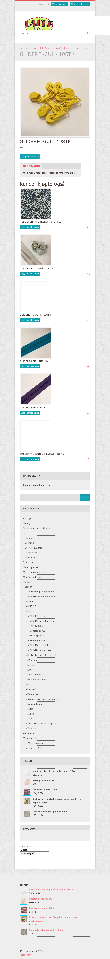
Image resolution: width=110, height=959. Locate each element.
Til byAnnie (28, 542)
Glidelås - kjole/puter (40, 650)
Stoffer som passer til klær (36, 528)
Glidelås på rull (57, 48)
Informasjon (31, 166)
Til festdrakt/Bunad (32, 547)
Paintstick (31, 689)
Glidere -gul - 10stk (77, 48)
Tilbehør (31, 48)
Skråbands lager (35, 703)
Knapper (31, 664)
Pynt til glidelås (38, 625)
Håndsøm (32, 660)
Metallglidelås (37, 635)
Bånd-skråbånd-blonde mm (41, 596)
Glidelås (43, 48)
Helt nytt (27, 518)
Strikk (30, 708)
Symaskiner (28, 562)
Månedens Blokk (31, 738)
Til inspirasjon (30, 552)
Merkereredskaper (36, 679)
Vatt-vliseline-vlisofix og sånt (42, 723)
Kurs (25, 533)
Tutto (30, 718)
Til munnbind (29, 557)
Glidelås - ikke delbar (40, 645)
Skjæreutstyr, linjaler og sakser (42, 699)
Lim (29, 669)
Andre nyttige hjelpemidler (41, 591)
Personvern (25, 954)
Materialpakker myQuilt (34, 572)
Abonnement (29, 733)
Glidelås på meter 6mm (42, 620)
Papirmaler (33, 694)
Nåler (30, 684)
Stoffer (26, 581)
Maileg (26, 523)
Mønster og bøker (32, 576)
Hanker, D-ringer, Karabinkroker (43, 655)
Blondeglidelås (37, 640)
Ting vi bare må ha (32, 747)
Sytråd (30, 713)
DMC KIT (31, 606)
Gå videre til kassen (80, 4)
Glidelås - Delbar (38, 616)
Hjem (22, 48)
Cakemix (31, 601)
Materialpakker (30, 567)
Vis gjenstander (59, 4)
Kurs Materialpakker (33, 743)
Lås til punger (34, 674)
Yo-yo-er (31, 728)
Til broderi (28, 537)
